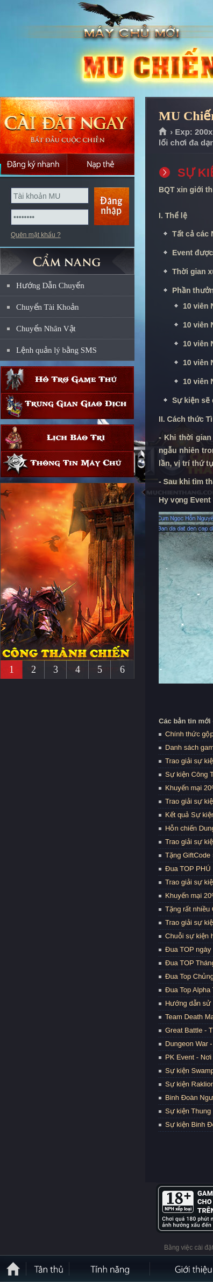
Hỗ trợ (67, 379)
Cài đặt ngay (67, 125)
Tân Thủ (48, 1268)
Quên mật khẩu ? (36, 235)
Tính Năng (110, 1268)
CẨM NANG (67, 257)
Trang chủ (163, 132)
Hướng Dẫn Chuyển (50, 285)
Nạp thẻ (100, 164)
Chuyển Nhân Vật (46, 328)
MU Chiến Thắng (77, 49)
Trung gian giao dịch (67, 406)
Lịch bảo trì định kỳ (67, 437)
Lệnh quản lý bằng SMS (56, 350)
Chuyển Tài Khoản (47, 307)
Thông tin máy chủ (67, 464)
